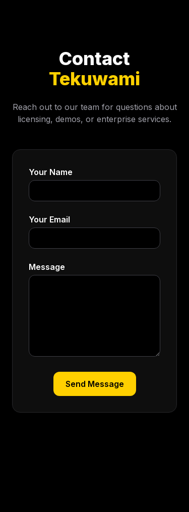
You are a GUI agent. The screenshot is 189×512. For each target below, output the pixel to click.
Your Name (51, 172)
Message (47, 267)
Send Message (95, 384)
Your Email (49, 219)
